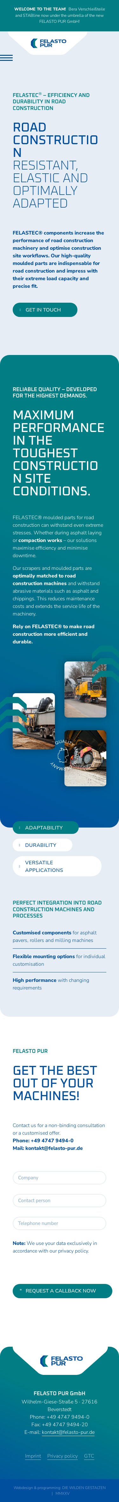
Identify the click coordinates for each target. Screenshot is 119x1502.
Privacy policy (62, 1456)
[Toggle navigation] (6, 58)
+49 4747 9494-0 (52, 1140)
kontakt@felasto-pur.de (54, 1148)
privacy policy (73, 1250)
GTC (89, 1456)
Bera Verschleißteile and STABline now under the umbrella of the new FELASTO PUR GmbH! (59, 15)
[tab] (46, 827)
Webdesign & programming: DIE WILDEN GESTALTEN (60, 1487)
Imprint (33, 1456)
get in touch (40, 309)
